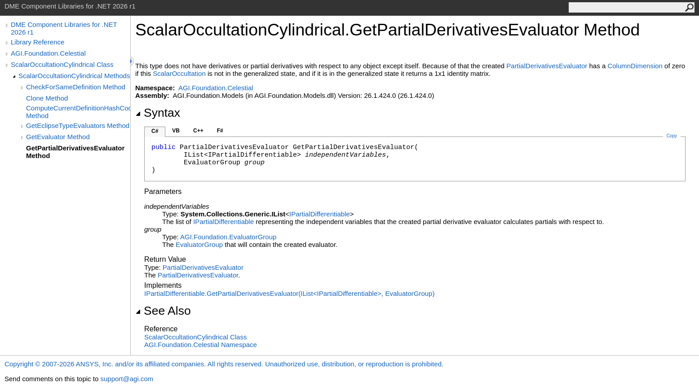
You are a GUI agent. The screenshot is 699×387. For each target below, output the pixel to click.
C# (154, 131)
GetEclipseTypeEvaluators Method (77, 125)
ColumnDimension (635, 66)
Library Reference (37, 42)
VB (176, 131)
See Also (163, 310)
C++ (198, 131)
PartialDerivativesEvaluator (546, 66)
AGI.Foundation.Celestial (48, 53)
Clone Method (47, 98)
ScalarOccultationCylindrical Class (62, 64)
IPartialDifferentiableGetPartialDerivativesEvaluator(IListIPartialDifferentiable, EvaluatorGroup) (289, 293)
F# (220, 131)
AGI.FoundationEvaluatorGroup (228, 237)
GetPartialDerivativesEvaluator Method (75, 151)
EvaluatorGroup (199, 244)
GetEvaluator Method (58, 137)
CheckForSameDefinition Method (75, 87)
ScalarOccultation (179, 73)
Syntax (157, 112)
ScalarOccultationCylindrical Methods (74, 75)
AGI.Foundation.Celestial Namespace (200, 344)
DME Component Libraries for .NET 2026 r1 (64, 28)
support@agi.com (126, 379)
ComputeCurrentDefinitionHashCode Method (78, 111)
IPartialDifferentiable (319, 214)
